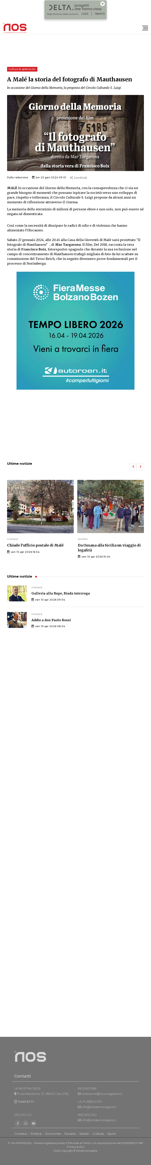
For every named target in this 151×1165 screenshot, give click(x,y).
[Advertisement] (75, 426)
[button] (133, 466)
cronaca (12, 538)
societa (83, 538)
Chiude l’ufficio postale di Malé (35, 545)
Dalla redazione (17, 177)
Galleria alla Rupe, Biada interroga (60, 593)
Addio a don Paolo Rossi (51, 620)
